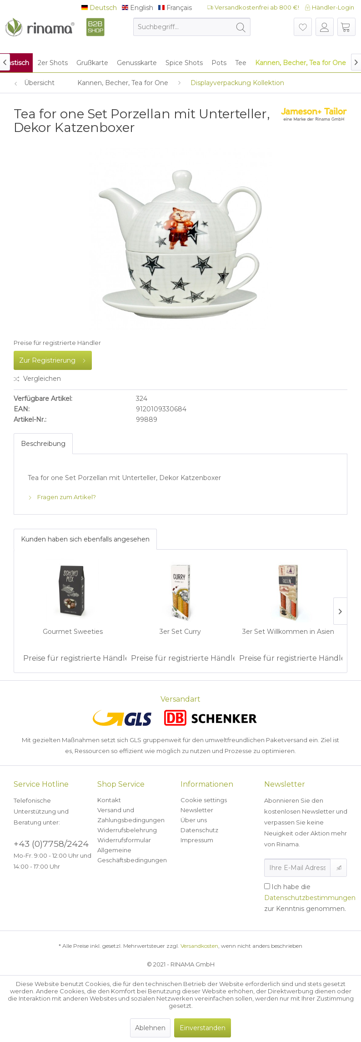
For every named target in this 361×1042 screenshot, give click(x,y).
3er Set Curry (180, 631)
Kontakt (109, 800)
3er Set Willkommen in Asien (288, 631)
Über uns (193, 820)
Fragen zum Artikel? (62, 497)
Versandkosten (199, 945)
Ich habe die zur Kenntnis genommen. (310, 898)
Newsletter (196, 810)
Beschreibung (43, 444)
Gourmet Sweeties (73, 631)
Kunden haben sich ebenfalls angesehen (85, 539)
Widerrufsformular (124, 840)
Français (175, 8)
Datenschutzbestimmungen (310, 898)
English (137, 8)
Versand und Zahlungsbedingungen (131, 815)
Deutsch (99, 8)
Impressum (196, 840)
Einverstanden (203, 1028)
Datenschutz (199, 830)
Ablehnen (150, 1028)
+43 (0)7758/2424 (51, 844)
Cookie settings (203, 800)
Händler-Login (329, 7)
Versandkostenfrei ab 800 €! (253, 7)
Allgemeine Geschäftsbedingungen (132, 855)
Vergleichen (37, 378)
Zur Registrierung (52, 358)
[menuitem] (192, 27)
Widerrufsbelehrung (127, 830)
